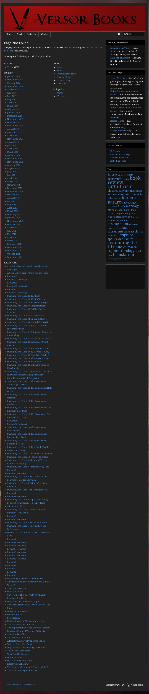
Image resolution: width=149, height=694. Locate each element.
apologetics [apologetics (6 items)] (114, 178)
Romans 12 (12, 283)
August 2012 (13, 227)
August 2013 (13, 198)
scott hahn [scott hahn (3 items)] (112, 236)
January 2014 (13, 185)
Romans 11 (12, 289)
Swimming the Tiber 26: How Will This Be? (28, 355)
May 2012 (11, 234)
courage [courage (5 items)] (137, 190)
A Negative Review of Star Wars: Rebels (26, 641)
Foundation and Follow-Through (23, 601)
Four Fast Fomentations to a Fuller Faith (26, 503)
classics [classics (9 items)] (113, 190)
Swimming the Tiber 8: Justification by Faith (28, 467)
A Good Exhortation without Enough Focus (27, 273)
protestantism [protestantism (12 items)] (118, 224)
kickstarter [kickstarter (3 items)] (113, 206)
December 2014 (14, 158)
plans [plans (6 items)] (132, 213)
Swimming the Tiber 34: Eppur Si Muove (27, 319)
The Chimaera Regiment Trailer (22, 670)
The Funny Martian (16, 588)
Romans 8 (11, 493)
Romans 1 (11, 575)
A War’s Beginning (16, 450)
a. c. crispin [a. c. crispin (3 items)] (127, 175)
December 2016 (14, 116)
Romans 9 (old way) (16, 473)
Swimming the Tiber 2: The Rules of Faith (27, 522)
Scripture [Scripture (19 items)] (125, 235)
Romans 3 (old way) (16, 552)
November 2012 (15, 221)
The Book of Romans (120, 58)
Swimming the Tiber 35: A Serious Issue (26, 315)
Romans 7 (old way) (16, 519)
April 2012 (12, 237)
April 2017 (12, 103)
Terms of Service (65, 77)
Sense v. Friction (15, 591)
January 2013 (13, 218)
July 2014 (11, 172)
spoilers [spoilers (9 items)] (113, 239)
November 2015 (15, 139)
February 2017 (14, 109)
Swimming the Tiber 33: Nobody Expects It (28, 322)
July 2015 (11, 145)
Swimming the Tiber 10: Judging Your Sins (27, 457)
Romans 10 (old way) (17, 424)
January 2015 (13, 155)
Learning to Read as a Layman (21, 480)
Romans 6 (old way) (16, 542)
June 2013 (11, 201)
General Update (14, 614)
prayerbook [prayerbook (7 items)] (124, 216)
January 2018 (13, 76)
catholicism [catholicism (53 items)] (120, 186)
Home (9, 34)
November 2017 (15, 80)
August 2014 (13, 168)
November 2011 (15, 250)
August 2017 (13, 89)
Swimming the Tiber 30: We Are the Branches (29, 338)
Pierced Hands (117, 121)
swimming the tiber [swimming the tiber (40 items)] (122, 244)
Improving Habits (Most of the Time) (25, 578)
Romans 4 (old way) (16, 549)
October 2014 (13, 165)
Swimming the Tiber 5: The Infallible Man (27, 490)
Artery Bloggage (118, 78)
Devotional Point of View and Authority (26, 631)
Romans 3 (11, 568)
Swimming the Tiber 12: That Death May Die (28, 447)
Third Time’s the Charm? (19, 651)
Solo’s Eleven (13, 618)
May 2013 (11, 204)
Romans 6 (11, 539)
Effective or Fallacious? (18, 664)
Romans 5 (11, 562)
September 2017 (15, 86)
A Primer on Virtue (16, 506)
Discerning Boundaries (18, 611)
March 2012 (12, 241)
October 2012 (13, 224)
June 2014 (11, 175)
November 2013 (15, 191)
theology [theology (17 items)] (128, 251)
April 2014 (12, 178)
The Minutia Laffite (16, 634)
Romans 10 (12, 421)
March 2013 (12, 211)
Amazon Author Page (120, 154)
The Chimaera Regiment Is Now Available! (27, 667)
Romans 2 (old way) (16, 555)
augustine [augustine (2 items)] (125, 179)
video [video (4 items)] (120, 258)
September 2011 (15, 257)
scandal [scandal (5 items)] (128, 231)
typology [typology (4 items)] (112, 258)
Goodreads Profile (119, 157)
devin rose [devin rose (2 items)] (112, 195)
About (19, 34)
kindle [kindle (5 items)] (121, 206)
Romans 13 (12, 276)
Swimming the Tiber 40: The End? (23, 296)
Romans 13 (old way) (17, 279)
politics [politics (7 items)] (112, 216)
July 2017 (11, 93)
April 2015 (12, 149)
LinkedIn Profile (118, 161)
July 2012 (11, 231)
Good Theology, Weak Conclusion (23, 378)
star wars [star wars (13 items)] (126, 239)
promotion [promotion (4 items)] (121, 220)
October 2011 (13, 254)
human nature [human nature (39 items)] (122, 199)
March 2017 (12, 106)
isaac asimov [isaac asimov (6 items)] (129, 202)
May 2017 (11, 99)
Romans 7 (11, 516)
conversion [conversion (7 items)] (126, 190)
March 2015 (12, 152)
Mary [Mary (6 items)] (111, 209)
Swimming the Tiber (66, 74)
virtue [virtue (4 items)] (127, 258)
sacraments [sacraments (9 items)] (115, 231)
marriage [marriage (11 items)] (132, 206)
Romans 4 (11, 565)
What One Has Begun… (18, 654)
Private (60, 93)
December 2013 (14, 188)
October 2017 (13, 83)
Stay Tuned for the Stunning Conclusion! (26, 647)
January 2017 (13, 112)
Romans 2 (11, 572)
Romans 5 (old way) (16, 545)
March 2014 (12, 181)
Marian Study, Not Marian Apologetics (25, 621)
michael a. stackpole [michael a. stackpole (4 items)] (125, 210)
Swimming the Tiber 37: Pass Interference (27, 306)
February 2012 (14, 244)
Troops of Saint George (121, 131)
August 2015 (13, 142)
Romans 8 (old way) (16, 496)
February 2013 (14, 214)
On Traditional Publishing (19, 660)
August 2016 (13, 129)
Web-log (44, 34)
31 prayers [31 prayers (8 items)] (115, 174)
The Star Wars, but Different (20, 624)
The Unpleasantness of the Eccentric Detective (29, 628)
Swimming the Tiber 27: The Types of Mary (28, 352)
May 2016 (11, 132)
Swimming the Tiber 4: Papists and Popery (27, 499)
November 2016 (15, 119)
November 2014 (15, 162)
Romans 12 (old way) (17, 286)
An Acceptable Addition (18, 637)
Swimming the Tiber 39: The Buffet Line (26, 299)
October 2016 (13, 122)
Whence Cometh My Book (19, 644)
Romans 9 (11, 470)
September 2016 (15, 126)
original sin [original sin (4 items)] (122, 213)
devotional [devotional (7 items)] (123, 194)
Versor (10, 67)
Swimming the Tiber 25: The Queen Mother (28, 358)
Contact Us (31, 34)
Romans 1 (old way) (16, 559)
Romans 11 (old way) (17, 292)
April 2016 (12, 135)
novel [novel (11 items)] (111, 213)
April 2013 (12, 208)
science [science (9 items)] (138, 231)
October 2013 (13, 195)
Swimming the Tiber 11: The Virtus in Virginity (29, 453)
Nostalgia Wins (14, 657)
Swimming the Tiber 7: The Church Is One (27, 476)
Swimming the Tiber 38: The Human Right (27, 302)
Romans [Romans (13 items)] (122, 228)
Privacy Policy (63, 80)
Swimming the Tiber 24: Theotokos (24, 361)
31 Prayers (115, 151)
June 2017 (11, 96)
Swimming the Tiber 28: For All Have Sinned (28, 348)
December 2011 (14, 247)
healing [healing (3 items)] (117, 199)
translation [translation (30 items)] (123, 254)
